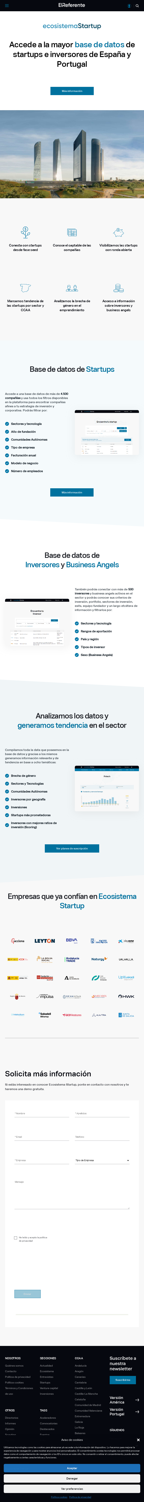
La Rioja (79, 1427)
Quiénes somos (14, 1365)
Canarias (80, 1376)
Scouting (10, 1434)
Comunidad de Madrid (88, 1405)
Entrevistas (46, 1376)
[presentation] (42, 1275)
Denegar (72, 1478)
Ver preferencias (72, 1488)
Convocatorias (48, 1423)
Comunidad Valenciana (88, 1410)
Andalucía (81, 1365)
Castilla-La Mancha (86, 1393)
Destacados (47, 1429)
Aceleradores (48, 1417)
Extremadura (82, 1416)
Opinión (9, 1429)
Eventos (45, 1434)
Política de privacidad (80, 1497)
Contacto (10, 1371)
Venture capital (49, 1388)
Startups (45, 1382)
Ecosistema (47, 1371)
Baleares (80, 1433)
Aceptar (72, 1468)
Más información (72, 90)
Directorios (11, 1417)
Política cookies (59, 1497)
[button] (138, 1440)
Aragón (79, 1371)
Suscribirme (123, 1379)
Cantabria (81, 1382)
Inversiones (47, 1393)
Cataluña (80, 1399)
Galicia (79, 1421)
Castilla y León (83, 1388)
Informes (10, 1423)
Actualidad (46, 1365)
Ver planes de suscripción (72, 848)
